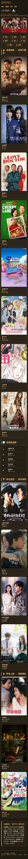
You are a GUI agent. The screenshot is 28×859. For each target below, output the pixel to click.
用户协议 (14, 854)
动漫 (15, 6)
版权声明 (9, 854)
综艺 (11, 6)
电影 (2, 6)
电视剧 (7, 6)
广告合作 (20, 854)
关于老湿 (3, 854)
